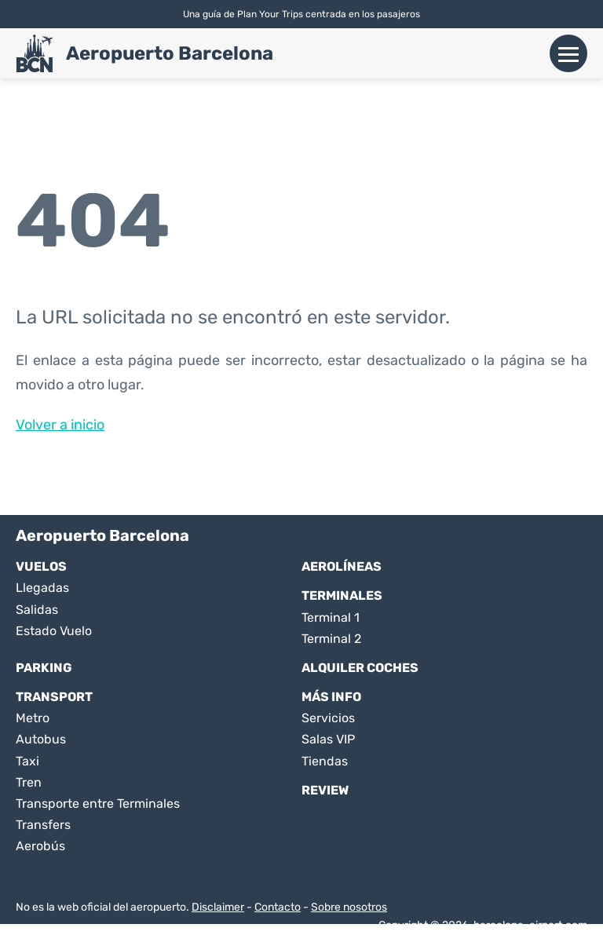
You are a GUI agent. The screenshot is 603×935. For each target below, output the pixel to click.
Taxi (27, 761)
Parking (44, 667)
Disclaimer (218, 907)
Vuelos (41, 566)
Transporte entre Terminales (98, 803)
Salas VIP (328, 739)
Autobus (41, 739)
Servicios (328, 717)
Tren (29, 782)
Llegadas (42, 587)
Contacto (277, 907)
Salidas (37, 609)
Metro (32, 717)
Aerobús (40, 845)
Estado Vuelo (54, 630)
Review (325, 790)
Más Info (331, 696)
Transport (54, 696)
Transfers (43, 824)
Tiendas (325, 761)
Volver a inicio (60, 424)
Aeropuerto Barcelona (169, 53)
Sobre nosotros (349, 907)
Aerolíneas (342, 566)
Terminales (342, 595)
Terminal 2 (331, 638)
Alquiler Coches (360, 667)
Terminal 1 (331, 617)
